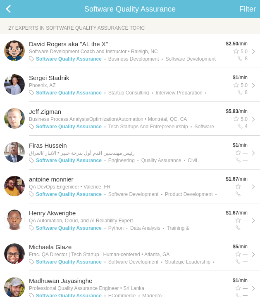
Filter (247, 9)
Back (16, 9)
